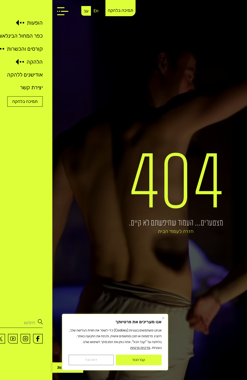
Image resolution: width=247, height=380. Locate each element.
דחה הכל (39, 360)
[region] (63, 342)
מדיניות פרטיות (88, 348)
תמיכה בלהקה (68, 10)
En (43, 11)
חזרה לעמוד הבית (123, 231)
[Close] (111, 318)
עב (33, 11)
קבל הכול (86, 360)
